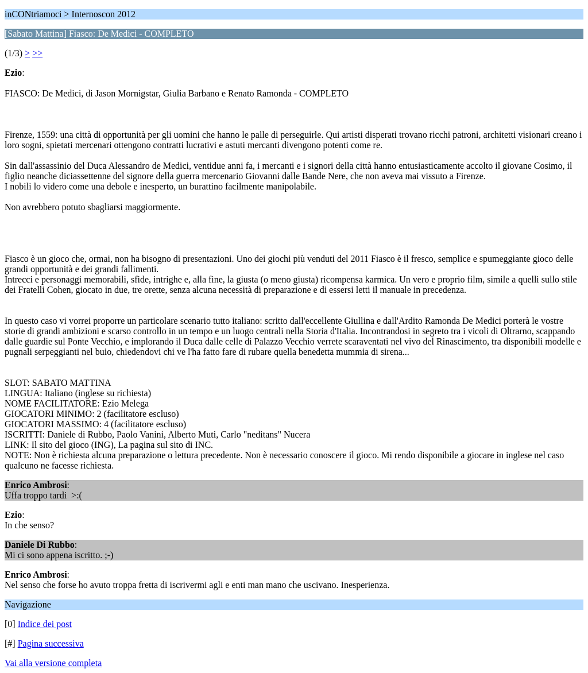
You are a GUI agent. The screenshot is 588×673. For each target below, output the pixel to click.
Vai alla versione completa (53, 663)
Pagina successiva (51, 643)
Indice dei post (45, 624)
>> (37, 53)
